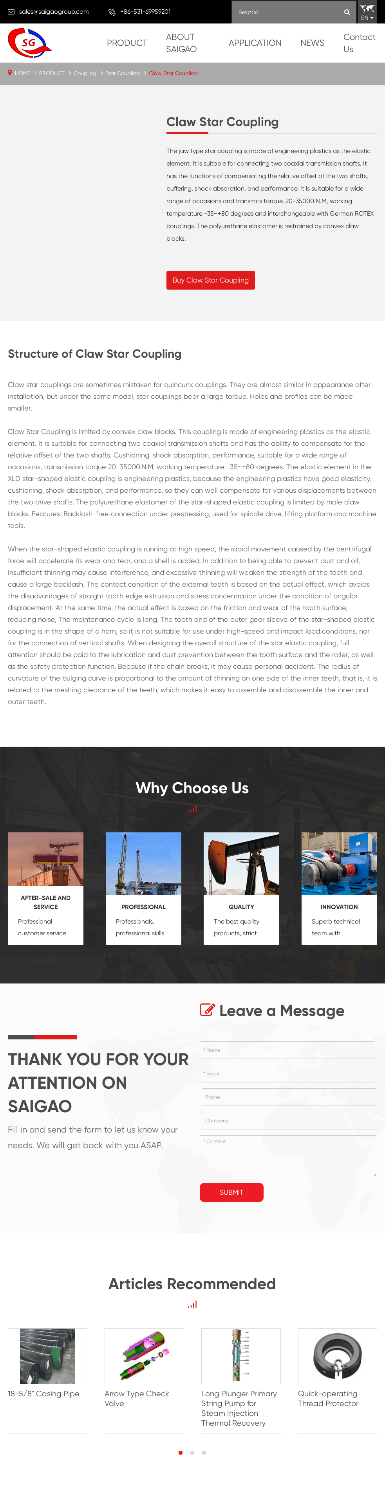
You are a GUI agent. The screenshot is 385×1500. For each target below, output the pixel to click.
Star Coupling (122, 73)
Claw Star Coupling (173, 73)
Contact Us (359, 43)
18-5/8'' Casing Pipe (44, 1393)
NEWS (312, 43)
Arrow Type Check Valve (137, 1398)
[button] (181, 1453)
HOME (22, 73)
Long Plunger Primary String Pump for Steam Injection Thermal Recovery (239, 1408)
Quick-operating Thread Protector (328, 1398)
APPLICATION (255, 43)
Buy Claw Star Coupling (211, 280)
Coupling (85, 73)
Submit (232, 1192)
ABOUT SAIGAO (181, 43)
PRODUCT (127, 43)
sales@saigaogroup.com (54, 11)
